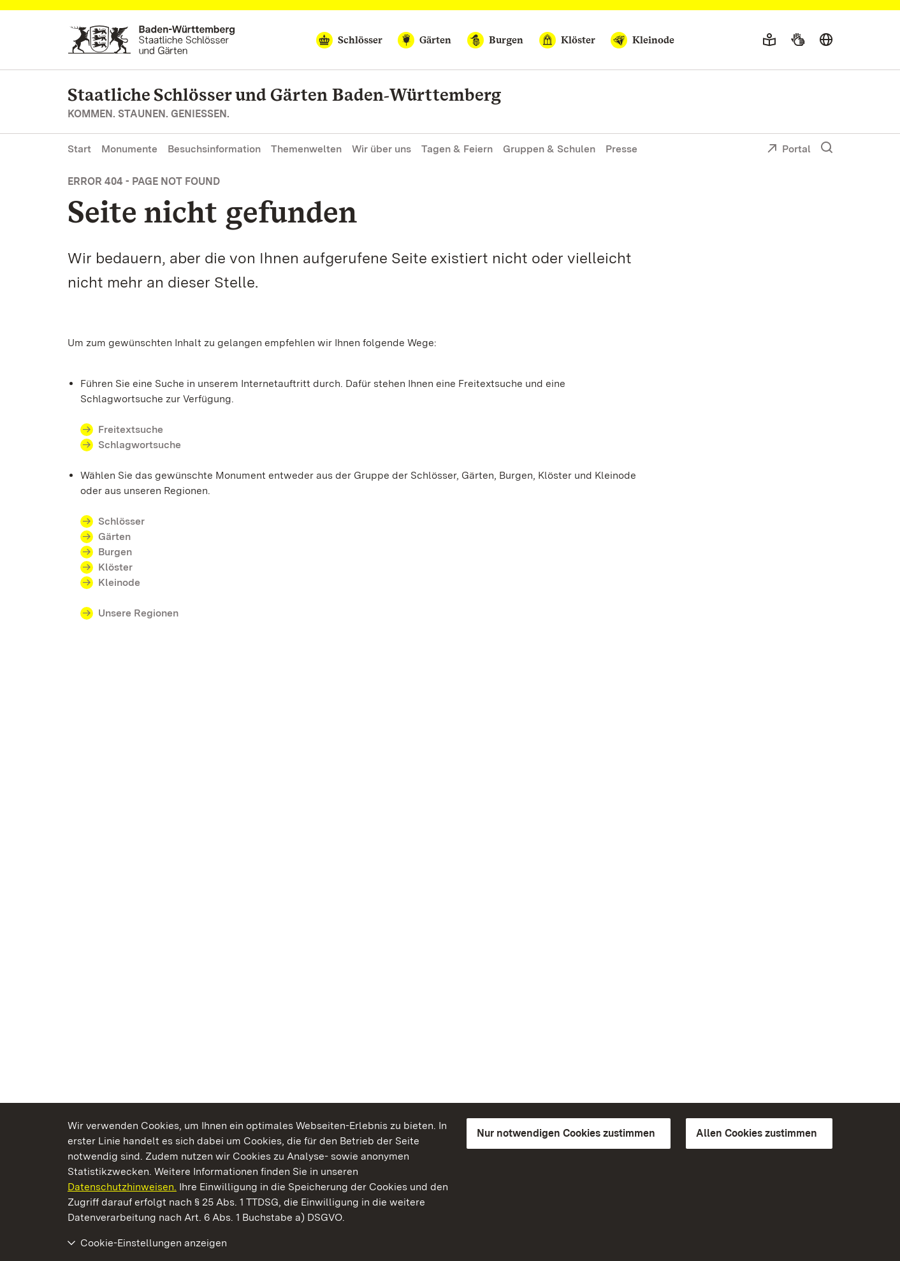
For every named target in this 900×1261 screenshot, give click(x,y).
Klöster (115, 567)
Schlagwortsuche (139, 445)
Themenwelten (306, 149)
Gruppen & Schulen (549, 149)
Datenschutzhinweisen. (122, 1187)
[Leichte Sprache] (769, 40)
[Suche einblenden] (826, 148)
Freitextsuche (138, 429)
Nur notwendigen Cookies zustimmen (566, 1133)
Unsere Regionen (138, 613)
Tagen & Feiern (457, 149)
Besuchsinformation (214, 149)
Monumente (129, 149)
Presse (621, 149)
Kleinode (119, 582)
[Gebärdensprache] (797, 40)
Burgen (115, 552)
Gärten (114, 536)
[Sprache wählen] (826, 40)
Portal (789, 149)
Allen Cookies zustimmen (756, 1133)
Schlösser (121, 521)
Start (79, 149)
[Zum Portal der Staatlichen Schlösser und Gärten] (151, 40)
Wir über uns (381, 149)
